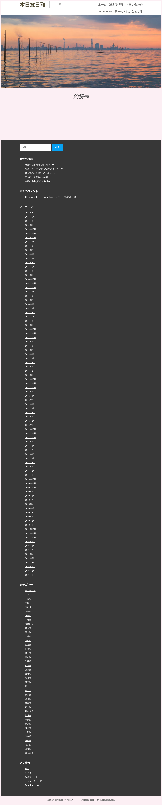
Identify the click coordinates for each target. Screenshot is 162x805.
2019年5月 (30, 558)
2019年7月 (30, 549)
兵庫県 (28, 611)
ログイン (29, 772)
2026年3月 (30, 216)
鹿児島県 (29, 752)
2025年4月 (30, 262)
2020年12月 (30, 479)
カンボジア (30, 590)
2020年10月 (30, 487)
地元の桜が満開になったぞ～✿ (39, 164)
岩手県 (28, 661)
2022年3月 (30, 416)
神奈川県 (29, 711)
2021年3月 (30, 466)
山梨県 (28, 648)
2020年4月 (30, 512)
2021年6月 (30, 454)
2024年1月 (30, 325)
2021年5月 (30, 458)
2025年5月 (30, 258)
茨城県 (28, 727)
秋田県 (28, 719)
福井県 (28, 715)
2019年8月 (30, 545)
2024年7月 (30, 300)
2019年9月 (30, 541)
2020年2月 (30, 520)
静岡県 (28, 740)
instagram (105, 11)
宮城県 (28, 632)
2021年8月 (30, 445)
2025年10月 (30, 237)
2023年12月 (30, 329)
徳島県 (28, 669)
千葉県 (28, 619)
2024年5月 (30, 308)
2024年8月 (30, 295)
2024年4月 (30, 312)
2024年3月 (30, 316)
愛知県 (28, 677)
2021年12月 (30, 429)
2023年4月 (30, 362)
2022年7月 (30, 400)
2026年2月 (30, 220)
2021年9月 (30, 441)
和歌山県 (29, 623)
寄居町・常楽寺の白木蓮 (36, 177)
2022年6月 (30, 404)
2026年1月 (30, 225)
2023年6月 (30, 354)
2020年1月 (30, 524)
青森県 (28, 736)
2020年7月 (30, 499)
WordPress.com (107, 799)
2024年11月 (30, 283)
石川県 (28, 707)
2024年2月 (30, 320)
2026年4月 (30, 212)
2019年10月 (30, 537)
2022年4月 (30, 412)
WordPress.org (32, 785)
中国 (27, 602)
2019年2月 (30, 570)
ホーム (102, 4)
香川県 (28, 744)
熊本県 (28, 702)
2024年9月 (30, 291)
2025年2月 (30, 270)
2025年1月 (30, 275)
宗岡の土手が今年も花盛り (37, 181)
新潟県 (28, 682)
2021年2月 (30, 470)
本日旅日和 (32, 4)
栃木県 (28, 694)
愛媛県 (28, 673)
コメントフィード (33, 781)
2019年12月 (30, 529)
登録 (27, 768)
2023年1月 (30, 375)
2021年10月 (30, 437)
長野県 (28, 732)
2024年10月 (30, 287)
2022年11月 (30, 383)
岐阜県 (28, 652)
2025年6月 (30, 254)
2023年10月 (30, 337)
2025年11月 (30, 233)
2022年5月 (30, 408)
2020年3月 (30, 516)
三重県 (28, 598)
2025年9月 (30, 241)
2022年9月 (30, 391)
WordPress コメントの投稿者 (57, 196)
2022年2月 (30, 420)
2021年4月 (30, 462)
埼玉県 (28, 627)
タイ (27, 594)
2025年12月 (30, 229)
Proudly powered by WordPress (62, 799)
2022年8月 (30, 395)
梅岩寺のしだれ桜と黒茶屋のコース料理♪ (44, 168)
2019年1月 (30, 574)
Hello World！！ (33, 196)
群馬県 (28, 723)
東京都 (28, 690)
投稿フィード (31, 776)
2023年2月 (30, 370)
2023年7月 (30, 350)
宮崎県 (28, 636)
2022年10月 (30, 387)
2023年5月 (30, 358)
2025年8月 (30, 245)
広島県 (28, 665)
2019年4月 (30, 562)
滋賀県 (28, 698)
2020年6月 (30, 504)
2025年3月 (30, 266)
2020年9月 (30, 491)
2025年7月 (30, 250)
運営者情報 (116, 4)
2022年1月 (30, 425)
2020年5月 (30, 508)
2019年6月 (30, 554)
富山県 (28, 640)
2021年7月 (30, 450)
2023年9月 (30, 341)
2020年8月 (30, 495)
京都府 (28, 607)
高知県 (28, 748)
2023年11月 (30, 333)
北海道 (28, 615)
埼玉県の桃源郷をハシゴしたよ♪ (40, 173)
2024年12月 (30, 279)
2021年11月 (30, 433)
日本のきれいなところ (129, 11)
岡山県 (28, 657)
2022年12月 (30, 379)
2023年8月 (30, 345)
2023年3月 (30, 366)
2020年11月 (30, 483)
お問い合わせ (134, 4)
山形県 (28, 644)
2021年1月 (30, 475)
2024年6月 (30, 304)
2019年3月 (30, 566)
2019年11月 (30, 533)
